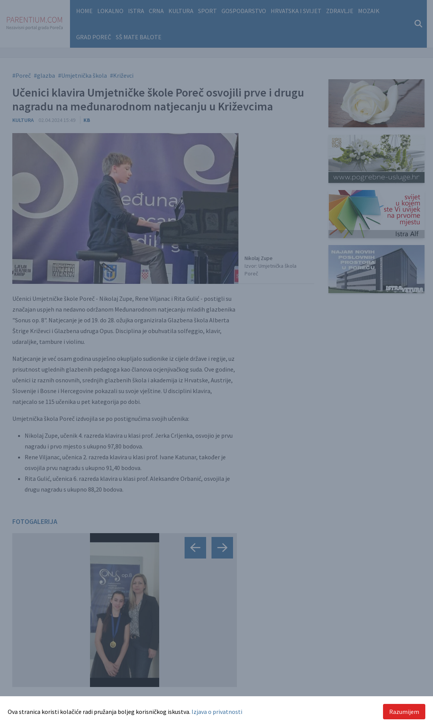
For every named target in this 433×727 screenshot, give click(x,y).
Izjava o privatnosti (217, 711)
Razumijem (404, 711)
